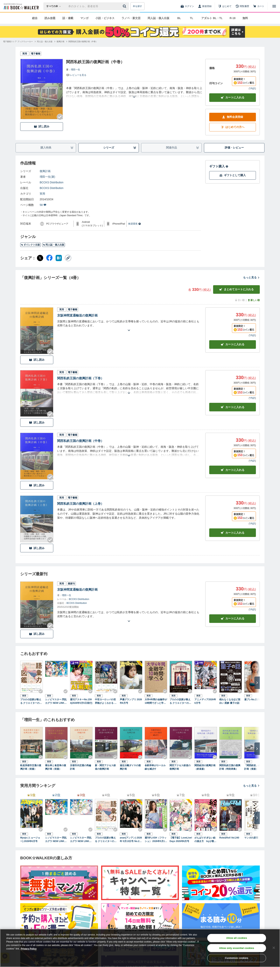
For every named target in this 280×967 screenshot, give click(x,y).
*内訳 (252, 88)
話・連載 (67, 18)
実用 (42, 193)
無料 (245, 18)
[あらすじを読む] (134, 92)
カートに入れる (232, 97)
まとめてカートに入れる (236, 289)
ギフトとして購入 (232, 175)
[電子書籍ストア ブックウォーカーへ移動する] (18, 41)
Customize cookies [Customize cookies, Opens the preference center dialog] (236, 958)
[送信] (125, 6)
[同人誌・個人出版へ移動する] (44, 41)
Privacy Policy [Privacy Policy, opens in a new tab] (29, 948)
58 (43, 204)
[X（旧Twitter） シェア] (40, 258)
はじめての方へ (232, 127)
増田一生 (75, 69)
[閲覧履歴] (242, 6)
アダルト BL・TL (212, 18)
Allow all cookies (236, 937)
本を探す (137, 6)
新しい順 (253, 300)
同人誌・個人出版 (158, 18)
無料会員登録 (232, 117)
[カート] (258, 6)
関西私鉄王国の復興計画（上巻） (80, 503)
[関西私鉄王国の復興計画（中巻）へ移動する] (83, 41)
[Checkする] (60, 117)
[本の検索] (55, 6)
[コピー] (68, 258)
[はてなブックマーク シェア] (58, 258)
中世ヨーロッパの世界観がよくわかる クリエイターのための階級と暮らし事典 (105, 701)
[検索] (125, 6)
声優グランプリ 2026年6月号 (131, 701)
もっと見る (251, 277)
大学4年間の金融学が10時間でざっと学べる (156, 701)
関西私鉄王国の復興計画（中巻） (80, 440)
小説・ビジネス (105, 18)
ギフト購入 (218, 166)
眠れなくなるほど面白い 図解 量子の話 (229, 701)
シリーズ (119, 147)
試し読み (41, 126)
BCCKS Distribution (51, 182)
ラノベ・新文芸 (131, 18)
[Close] (274, 947)
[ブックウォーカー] (21, 6)
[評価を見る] (76, 75)
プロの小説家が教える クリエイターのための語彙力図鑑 (31, 701)
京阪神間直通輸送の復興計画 (77, 315)
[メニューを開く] (274, 6)
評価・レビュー (234, 147)
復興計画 (45, 171)
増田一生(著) (47, 176)
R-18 (232, 18)
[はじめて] (224, 6)
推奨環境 (134, 223)
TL (191, 18)
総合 (35, 18)
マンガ (84, 18)
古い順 (239, 300)
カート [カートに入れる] (232, 344)
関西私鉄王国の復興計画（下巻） (80, 378)
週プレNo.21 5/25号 (254, 699)
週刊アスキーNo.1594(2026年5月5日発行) (81, 701)
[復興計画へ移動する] (60, 41)
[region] (140, 948)
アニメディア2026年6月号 (205, 701)
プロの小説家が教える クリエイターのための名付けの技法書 (180, 701)
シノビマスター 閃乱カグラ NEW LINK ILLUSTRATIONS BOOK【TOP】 (56, 701)
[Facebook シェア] (49, 258)
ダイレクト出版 (30, 244)
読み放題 (50, 18)
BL (179, 18)
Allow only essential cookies (236, 948)
